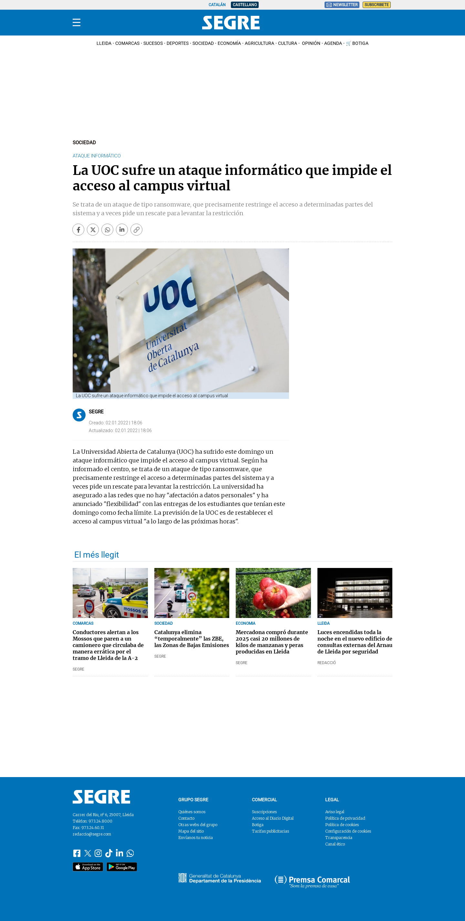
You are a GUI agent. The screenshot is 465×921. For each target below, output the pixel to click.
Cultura (287, 43)
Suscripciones (264, 811)
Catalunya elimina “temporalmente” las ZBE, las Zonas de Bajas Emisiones (191, 638)
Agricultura (259, 43)
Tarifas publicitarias (270, 831)
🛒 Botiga (357, 43)
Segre (96, 412)
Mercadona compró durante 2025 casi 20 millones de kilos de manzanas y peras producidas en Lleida (272, 642)
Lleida (104, 43)
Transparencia (338, 837)
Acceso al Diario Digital (273, 818)
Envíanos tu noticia (195, 837)
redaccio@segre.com (92, 834)
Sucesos (153, 43)
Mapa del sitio (191, 831)
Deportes (178, 43)
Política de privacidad (345, 818)
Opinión (310, 43)
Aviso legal (334, 811)
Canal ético (335, 844)
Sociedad (203, 43)
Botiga (258, 824)
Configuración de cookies (348, 831)
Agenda (333, 43)
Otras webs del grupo (197, 824)
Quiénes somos (191, 811)
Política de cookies (342, 824)
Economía (229, 43)
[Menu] (76, 22)
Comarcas (127, 43)
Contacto (186, 818)
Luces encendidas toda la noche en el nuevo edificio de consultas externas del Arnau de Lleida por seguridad (354, 642)
